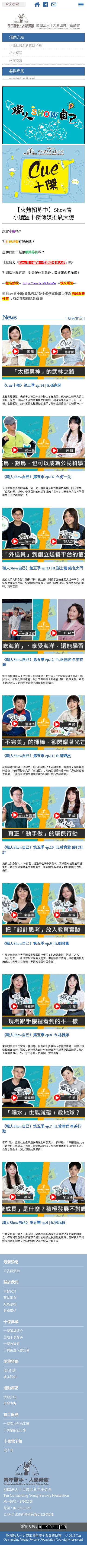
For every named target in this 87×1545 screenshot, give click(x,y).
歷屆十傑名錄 (13, 1337)
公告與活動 (11, 1271)
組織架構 (9, 1304)
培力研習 (15, 53)
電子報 (8, 1450)
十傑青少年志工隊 (16, 1423)
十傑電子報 (12, 1441)
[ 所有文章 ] (75, 318)
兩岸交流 (15, 60)
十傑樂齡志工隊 (14, 1430)
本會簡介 (9, 1291)
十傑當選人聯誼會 (16, 1350)
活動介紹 (16, 37)
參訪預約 (9, 1377)
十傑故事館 (11, 1344)
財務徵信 (9, 1310)
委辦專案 (16, 71)
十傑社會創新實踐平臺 (25, 45)
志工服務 (10, 1414)
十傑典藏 (10, 1322)
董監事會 (9, 1297)
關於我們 (10, 1282)
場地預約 (9, 1370)
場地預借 (10, 1361)
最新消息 (10, 1262)
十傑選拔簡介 (13, 1331)
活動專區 (10, 1388)
